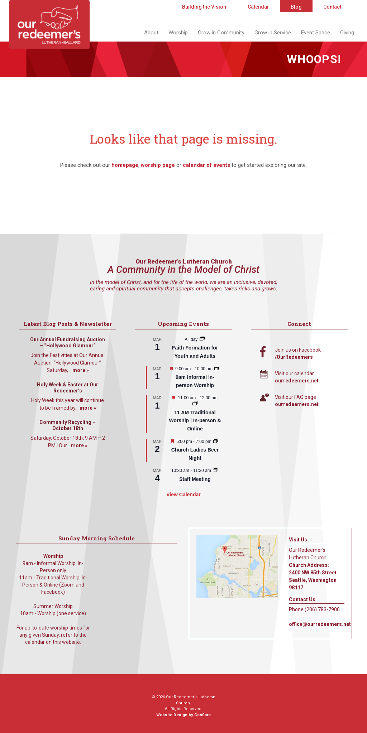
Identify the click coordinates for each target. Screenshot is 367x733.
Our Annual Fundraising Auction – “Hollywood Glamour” (67, 343)
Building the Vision (204, 7)
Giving (347, 32)
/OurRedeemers (294, 357)
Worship (178, 32)
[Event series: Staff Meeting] (215, 470)
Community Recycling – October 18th (67, 425)
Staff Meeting (195, 479)
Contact (332, 7)
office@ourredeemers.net (320, 624)
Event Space (315, 32)
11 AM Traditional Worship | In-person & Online (195, 420)
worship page (158, 165)
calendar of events (206, 165)
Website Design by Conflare (183, 715)
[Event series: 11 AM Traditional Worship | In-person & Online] (194, 403)
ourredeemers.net (297, 381)
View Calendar (183, 494)
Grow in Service (272, 32)
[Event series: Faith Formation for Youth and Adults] (202, 339)
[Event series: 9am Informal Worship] (216, 368)
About (151, 32)
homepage (124, 165)
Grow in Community (221, 32)
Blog (296, 7)
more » (80, 370)
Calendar (258, 7)
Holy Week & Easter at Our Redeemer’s (67, 388)
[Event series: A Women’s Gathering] (215, 441)
